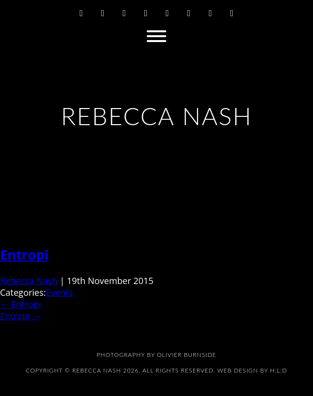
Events (59, 292)
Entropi (24, 254)
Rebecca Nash (28, 280)
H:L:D (278, 370)
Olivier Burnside (186, 354)
